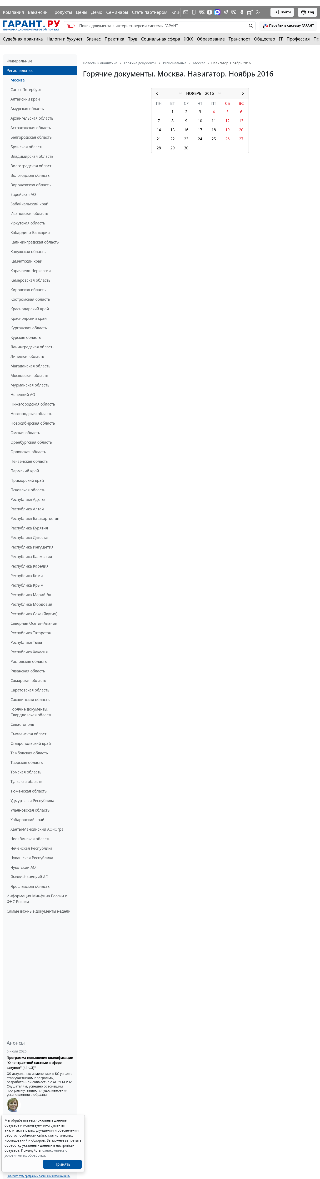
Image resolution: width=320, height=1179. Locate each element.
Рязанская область (27, 671)
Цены (81, 12)
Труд (132, 39)
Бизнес (93, 39)
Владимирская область (31, 156)
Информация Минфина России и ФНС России (37, 898)
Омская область (25, 432)
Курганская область (28, 327)
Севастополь (22, 724)
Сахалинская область (30, 699)
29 (172, 148)
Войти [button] (282, 12)
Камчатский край (26, 261)
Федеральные (19, 61)
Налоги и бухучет (65, 39)
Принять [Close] (62, 1164)
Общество (264, 39)
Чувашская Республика (31, 857)
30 (186, 148)
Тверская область (26, 762)
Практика (114, 39)
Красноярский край (28, 318)
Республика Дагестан (30, 537)
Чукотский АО (23, 867)
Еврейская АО (23, 194)
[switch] (71, 26)
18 (214, 129)
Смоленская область (29, 734)
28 (159, 148)
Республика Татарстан (30, 632)
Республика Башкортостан (34, 518)
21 (159, 139)
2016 (209, 93)
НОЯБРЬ (193, 93)
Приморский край (27, 480)
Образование (211, 39)
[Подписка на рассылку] (186, 12)
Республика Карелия (29, 566)
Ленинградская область (32, 347)
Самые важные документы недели (38, 911)
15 (172, 129)
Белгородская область (31, 137)
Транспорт (239, 39)
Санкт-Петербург (25, 89)
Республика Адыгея (28, 499)
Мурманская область (29, 385)
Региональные (20, 70)
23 (186, 139)
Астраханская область (30, 127)
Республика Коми (26, 575)
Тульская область (26, 781)
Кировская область (28, 289)
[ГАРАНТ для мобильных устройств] (194, 12)
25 (214, 139)
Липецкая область (27, 356)
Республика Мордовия (31, 604)
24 (200, 139)
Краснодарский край (29, 308)
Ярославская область (30, 886)
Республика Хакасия (29, 652)
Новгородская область (31, 413)
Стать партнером (149, 12)
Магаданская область (30, 366)
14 (159, 129)
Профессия (298, 39)
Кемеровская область (30, 280)
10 (200, 120)
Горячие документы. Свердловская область (31, 711)
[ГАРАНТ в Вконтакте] (202, 12)
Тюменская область (28, 791)
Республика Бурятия (29, 528)
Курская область (25, 337)
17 (200, 129)
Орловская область (28, 451)
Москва (17, 80)
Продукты (61, 12)
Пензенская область (29, 461)
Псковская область (27, 490)
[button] (288, 25)
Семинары (117, 12)
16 (186, 129)
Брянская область (26, 146)
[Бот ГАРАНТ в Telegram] (234, 12)
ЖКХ (188, 39)
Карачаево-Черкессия (30, 270)
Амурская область (27, 108)
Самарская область (28, 680)
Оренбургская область (31, 442)
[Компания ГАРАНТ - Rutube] (250, 12)
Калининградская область (34, 242)
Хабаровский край (27, 819)
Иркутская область (27, 223)
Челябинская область (30, 838)
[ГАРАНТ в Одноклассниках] (242, 12)
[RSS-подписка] (258, 12)
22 (172, 139)
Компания (13, 12)
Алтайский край (25, 99)
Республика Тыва (26, 642)
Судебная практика (23, 39)
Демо (96, 12)
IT (281, 39)
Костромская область (30, 299)
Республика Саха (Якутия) (33, 613)
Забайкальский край (29, 204)
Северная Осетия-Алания (33, 623)
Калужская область (28, 251)
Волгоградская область (32, 165)
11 (214, 120)
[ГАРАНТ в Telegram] (226, 12)
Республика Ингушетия (32, 547)
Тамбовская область (29, 753)
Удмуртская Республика (32, 800)
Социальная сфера (160, 39)
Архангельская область (31, 118)
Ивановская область (29, 213)
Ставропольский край (30, 743)
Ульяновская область (30, 810)
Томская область (25, 772)
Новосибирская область (32, 423)
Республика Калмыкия (31, 556)
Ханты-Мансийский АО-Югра (37, 829)
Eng (307, 12)
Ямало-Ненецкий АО (29, 876)
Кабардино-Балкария (30, 232)
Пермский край (24, 470)
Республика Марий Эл (30, 594)
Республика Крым (26, 585)
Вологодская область (30, 175)
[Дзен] (209, 12)
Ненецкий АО (22, 394)
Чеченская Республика (31, 848)
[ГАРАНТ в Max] (217, 12)
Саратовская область (29, 690)
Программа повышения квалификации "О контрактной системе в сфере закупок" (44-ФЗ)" (40, 1062)
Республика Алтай (27, 509)
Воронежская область (30, 185)
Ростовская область (28, 661)
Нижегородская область (32, 404)
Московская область (29, 375)
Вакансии (38, 12)
